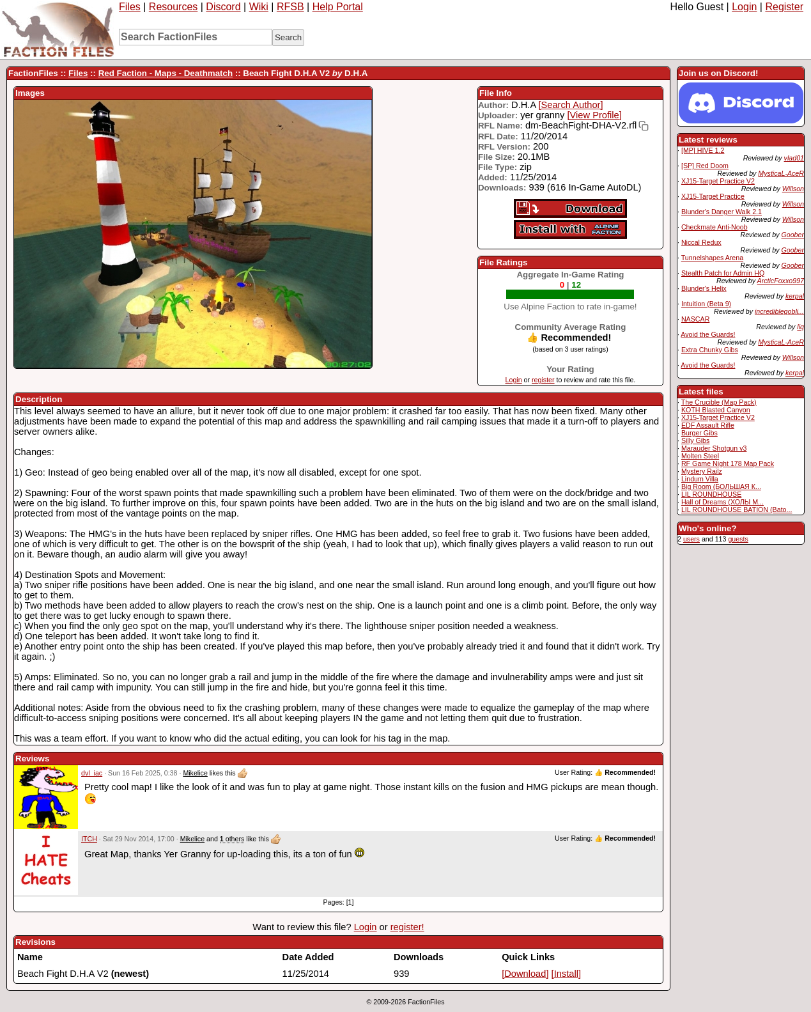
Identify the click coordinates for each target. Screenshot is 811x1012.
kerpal (794, 296)
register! (407, 927)
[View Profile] (595, 115)
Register (784, 6)
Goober (792, 234)
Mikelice (195, 773)
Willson (793, 188)
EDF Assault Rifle (707, 425)
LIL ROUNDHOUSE (711, 494)
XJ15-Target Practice (713, 196)
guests (738, 539)
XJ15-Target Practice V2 (718, 181)
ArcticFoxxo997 (780, 280)
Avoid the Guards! (708, 334)
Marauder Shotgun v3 (713, 448)
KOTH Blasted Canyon (715, 410)
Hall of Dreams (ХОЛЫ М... (722, 502)
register (543, 380)
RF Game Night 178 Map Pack (727, 463)
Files (130, 6)
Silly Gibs (695, 440)
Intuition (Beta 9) (706, 303)
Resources (173, 6)
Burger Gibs (699, 433)
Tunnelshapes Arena (712, 257)
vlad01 (794, 158)
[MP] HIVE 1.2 (703, 150)
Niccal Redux (701, 242)
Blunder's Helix (704, 288)
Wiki (258, 6)
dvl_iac (91, 773)
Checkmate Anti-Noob (714, 227)
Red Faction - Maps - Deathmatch (165, 73)
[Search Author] (570, 105)
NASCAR (695, 319)
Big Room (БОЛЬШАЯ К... (721, 486)
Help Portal (338, 6)
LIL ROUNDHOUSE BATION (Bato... (736, 509)
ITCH (89, 839)
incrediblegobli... (779, 311)
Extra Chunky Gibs (709, 350)
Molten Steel (700, 456)
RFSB (290, 6)
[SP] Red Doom (705, 165)
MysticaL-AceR (781, 173)
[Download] (525, 974)
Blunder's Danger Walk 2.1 (721, 211)
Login (744, 6)
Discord (223, 6)
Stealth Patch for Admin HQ (722, 273)
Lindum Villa (699, 479)
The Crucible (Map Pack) (719, 402)
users (691, 539)
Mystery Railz (701, 471)
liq (800, 327)
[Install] (566, 974)
